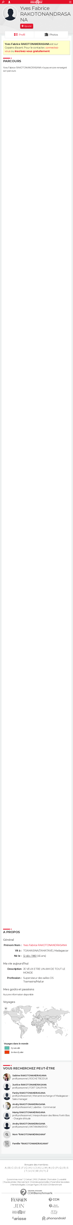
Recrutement (23, 1182)
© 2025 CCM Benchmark (51, 1185)
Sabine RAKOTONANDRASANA (29, 1075)
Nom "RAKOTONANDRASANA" (29, 1134)
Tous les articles (10, 1182)
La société (62, 1179)
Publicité (42, 1179)
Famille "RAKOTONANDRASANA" (30, 1143)
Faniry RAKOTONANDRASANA (28, 1093)
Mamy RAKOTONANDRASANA (28, 1112)
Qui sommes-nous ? (15, 1179)
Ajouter (28, 26)
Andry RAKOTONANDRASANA (28, 1104)
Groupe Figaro (33, 1185)
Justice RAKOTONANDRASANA (29, 1084)
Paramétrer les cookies (60, 1182)
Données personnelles (40, 1182)
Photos (53, 34)
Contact (28, 1179)
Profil (22, 34)
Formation (52, 1179)
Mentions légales (18, 1185)
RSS (35, 1179)
